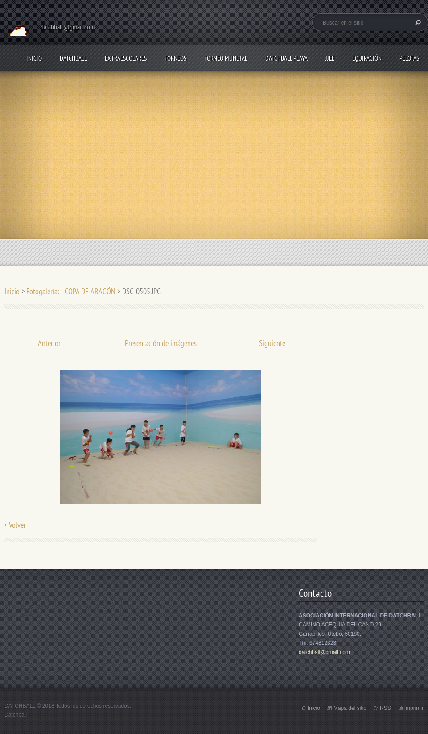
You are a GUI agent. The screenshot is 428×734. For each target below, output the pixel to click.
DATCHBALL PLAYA (286, 58)
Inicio (34, 58)
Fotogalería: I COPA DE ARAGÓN (71, 291)
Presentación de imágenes (161, 343)
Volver (17, 525)
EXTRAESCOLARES (126, 58)
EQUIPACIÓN (367, 58)
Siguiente (272, 343)
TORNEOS (175, 58)
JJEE (329, 58)
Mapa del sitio (349, 708)
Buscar (417, 22)
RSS (385, 708)
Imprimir (414, 708)
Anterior (49, 343)
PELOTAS (409, 58)
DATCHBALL (73, 58)
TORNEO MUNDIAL (225, 58)
